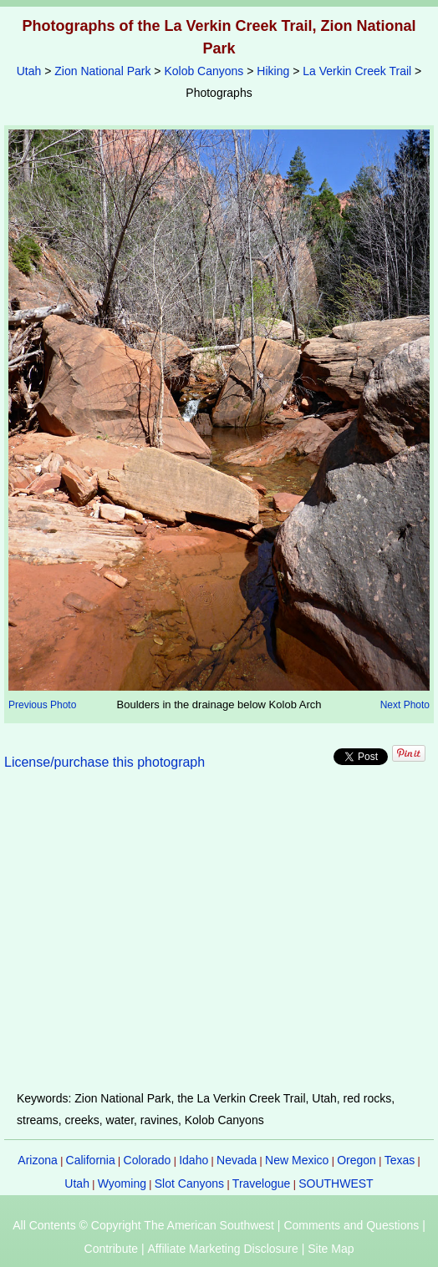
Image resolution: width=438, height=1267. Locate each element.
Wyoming (122, 1183)
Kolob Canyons (203, 71)
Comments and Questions (351, 1225)
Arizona (37, 1160)
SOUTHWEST (335, 1183)
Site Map (331, 1248)
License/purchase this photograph (104, 762)
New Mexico (296, 1160)
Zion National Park (102, 71)
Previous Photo (42, 705)
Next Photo (405, 705)
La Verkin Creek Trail (357, 71)
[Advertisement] (219, 940)
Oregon (356, 1160)
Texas (400, 1160)
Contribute (111, 1248)
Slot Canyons (189, 1183)
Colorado (147, 1160)
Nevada (236, 1160)
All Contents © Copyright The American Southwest (143, 1225)
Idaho (193, 1160)
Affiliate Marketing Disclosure (223, 1248)
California (90, 1160)
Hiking (273, 71)
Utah (29, 71)
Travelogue (261, 1183)
